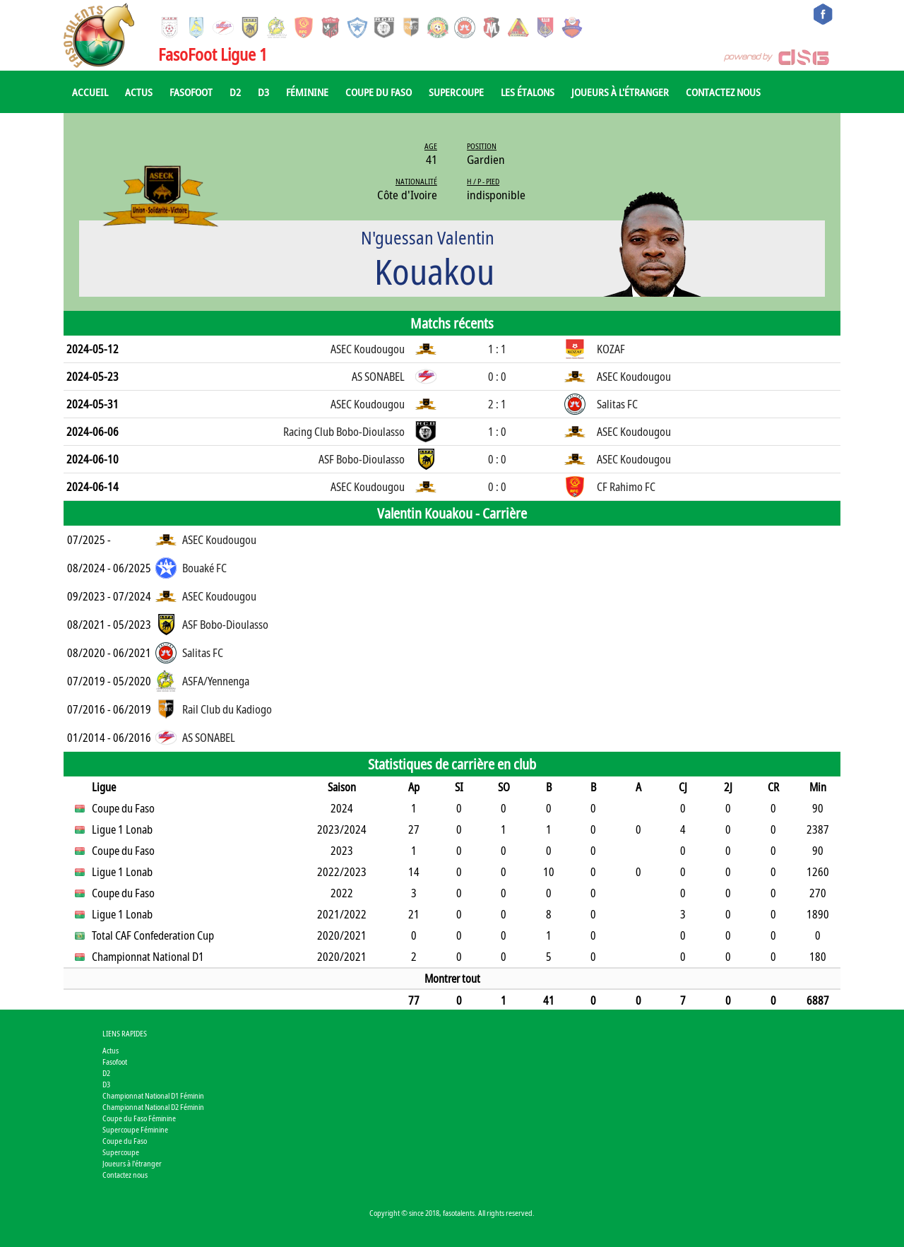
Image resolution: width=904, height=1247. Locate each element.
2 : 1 (497, 404)
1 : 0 (497, 431)
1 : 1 (497, 349)
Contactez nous (723, 92)
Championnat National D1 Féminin (153, 1095)
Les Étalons (527, 92)
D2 (235, 92)
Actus (139, 92)
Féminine (307, 92)
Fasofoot (191, 92)
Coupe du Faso (378, 92)
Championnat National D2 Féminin (153, 1106)
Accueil (90, 92)
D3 (263, 92)
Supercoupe (456, 92)
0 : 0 (497, 376)
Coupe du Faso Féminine (139, 1118)
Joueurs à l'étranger (620, 92)
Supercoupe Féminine (135, 1129)
